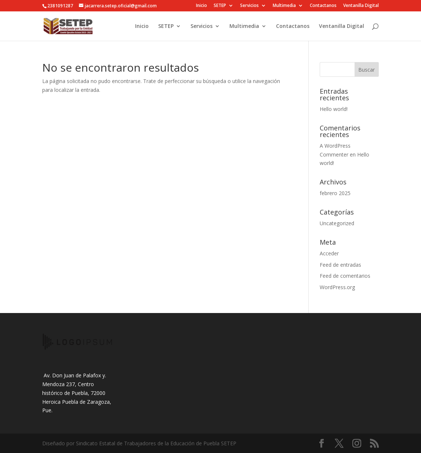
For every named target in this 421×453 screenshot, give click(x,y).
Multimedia (284, 5)
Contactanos (323, 5)
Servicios (249, 5)
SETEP (220, 5)
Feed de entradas (340, 264)
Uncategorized (337, 223)
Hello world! (334, 108)
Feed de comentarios (345, 275)
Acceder (329, 253)
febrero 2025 (335, 193)
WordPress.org (337, 287)
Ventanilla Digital (361, 5)
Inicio (201, 5)
